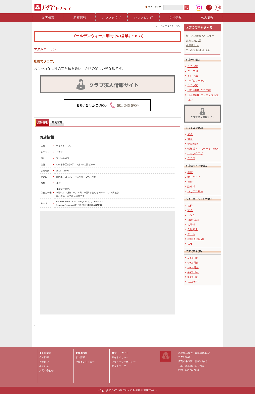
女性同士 (192, 229)
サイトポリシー (120, 357)
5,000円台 (193, 257)
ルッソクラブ (111, 17)
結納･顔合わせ (195, 238)
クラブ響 (192, 66)
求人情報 (207, 17)
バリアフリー (195, 191)
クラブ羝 (192, 85)
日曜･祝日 (193, 219)
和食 (190, 134)
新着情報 (80, 17)
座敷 (190, 181)
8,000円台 (193, 272)
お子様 (191, 224)
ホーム (159, 26)
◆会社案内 (45, 353)
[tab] (42, 122)
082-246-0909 (128, 105)
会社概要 (44, 357)
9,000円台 (193, 276)
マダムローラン (196, 80)
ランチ (191, 215)
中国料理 (192, 143)
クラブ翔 (192, 71)
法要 (190, 243)
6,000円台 (193, 262)
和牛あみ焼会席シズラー (200, 35)
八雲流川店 (192, 45)
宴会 (190, 210)
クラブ (191, 158)
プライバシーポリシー (124, 361)
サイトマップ (119, 366)
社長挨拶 (44, 361)
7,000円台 (193, 267)
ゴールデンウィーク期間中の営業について (108, 36)
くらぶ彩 (192, 75)
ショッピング (143, 17)
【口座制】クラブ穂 (199, 90)
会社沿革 (44, 366)
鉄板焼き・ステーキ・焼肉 (203, 148)
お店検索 (48, 17)
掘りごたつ (193, 177)
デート (191, 234)
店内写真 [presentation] (57, 122)
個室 (190, 172)
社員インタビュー (85, 361)
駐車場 (191, 186)
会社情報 (175, 17)
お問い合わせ (46, 370)
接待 (190, 205)
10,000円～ (193, 281)
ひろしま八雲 (193, 40)
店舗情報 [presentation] (42, 122)
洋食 (190, 139)
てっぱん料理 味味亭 (198, 50)
